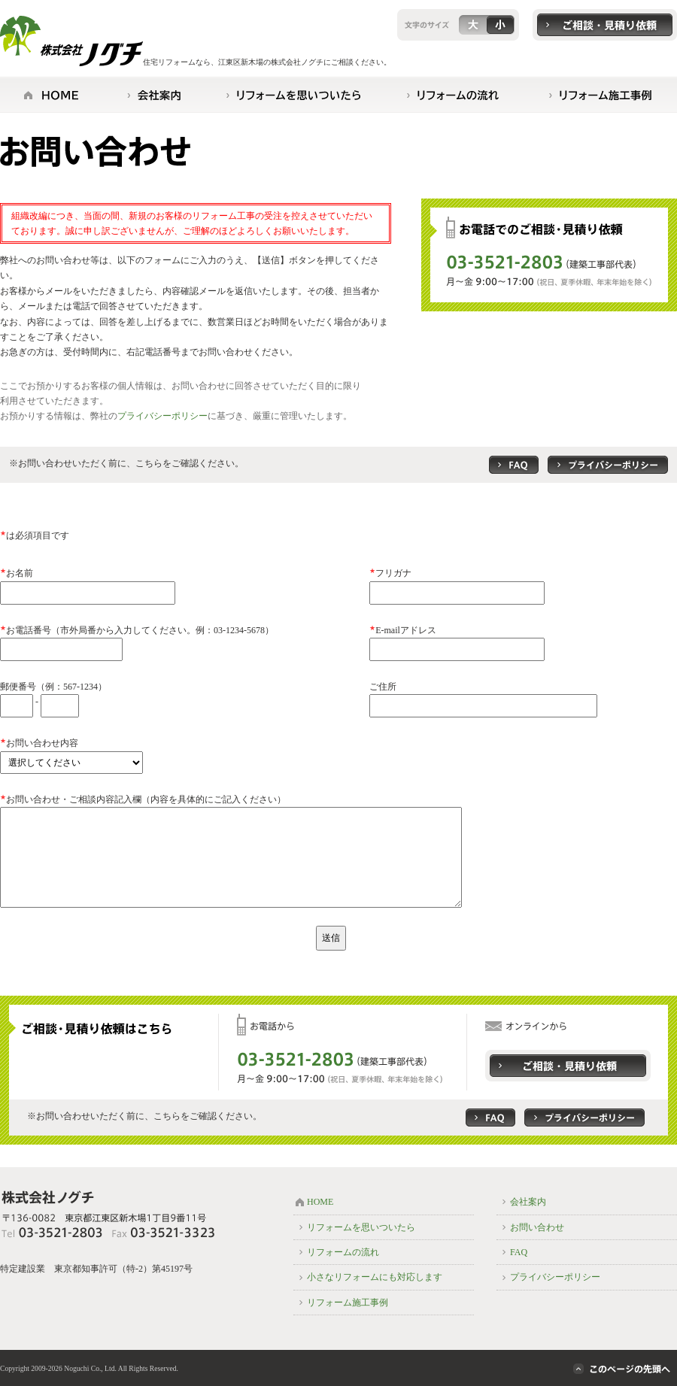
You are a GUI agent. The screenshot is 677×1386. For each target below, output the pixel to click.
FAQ (518, 1252)
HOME (320, 1201)
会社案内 (528, 1201)
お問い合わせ (537, 1227)
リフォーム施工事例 (347, 1302)
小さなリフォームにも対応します (374, 1277)
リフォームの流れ (343, 1252)
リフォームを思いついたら (361, 1227)
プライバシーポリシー (162, 416)
